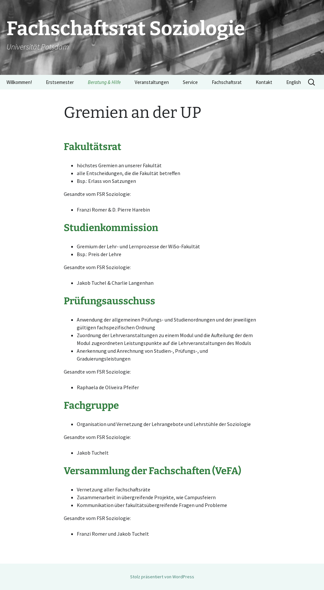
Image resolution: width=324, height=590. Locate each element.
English (293, 82)
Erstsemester (60, 82)
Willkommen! (19, 82)
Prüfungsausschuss (109, 301)
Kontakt (264, 82)
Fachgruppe (91, 405)
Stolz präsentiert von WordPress (162, 577)
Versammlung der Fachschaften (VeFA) (152, 471)
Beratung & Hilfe (104, 82)
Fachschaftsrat (227, 82)
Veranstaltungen (152, 82)
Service (190, 82)
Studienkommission (111, 228)
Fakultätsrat (92, 147)
